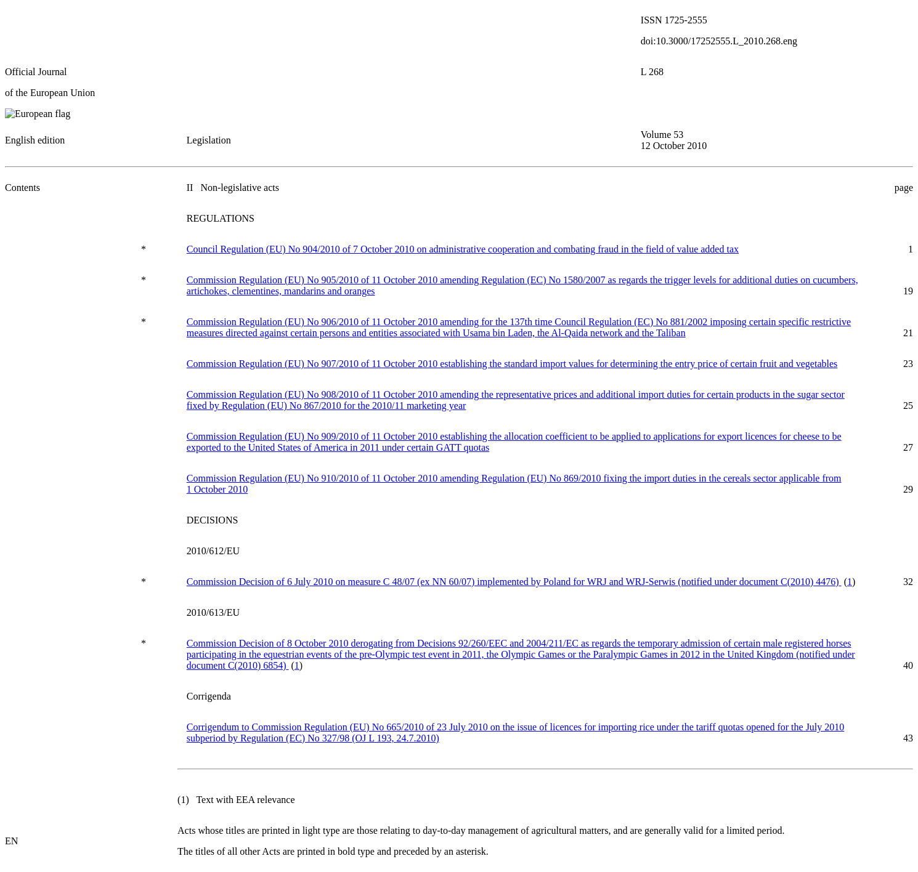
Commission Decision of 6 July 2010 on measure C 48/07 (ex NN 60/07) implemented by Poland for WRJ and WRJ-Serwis (514, 581)
